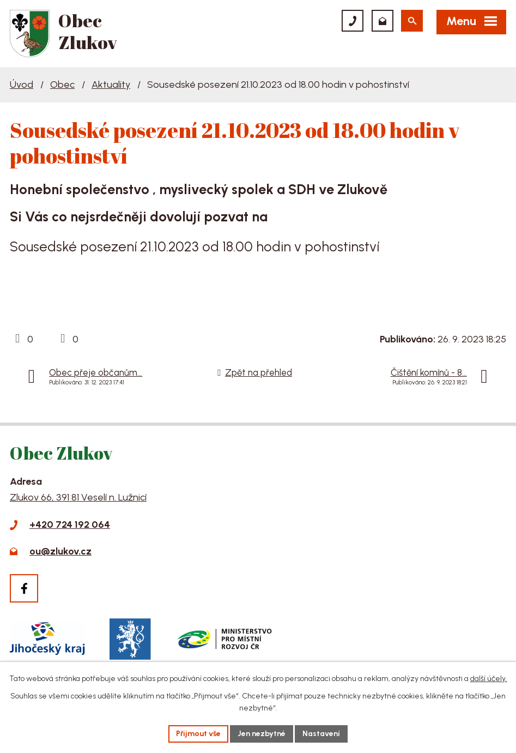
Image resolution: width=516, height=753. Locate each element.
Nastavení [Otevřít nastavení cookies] (321, 733)
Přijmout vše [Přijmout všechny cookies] (198, 733)
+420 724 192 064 (69, 525)
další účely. (488, 678)
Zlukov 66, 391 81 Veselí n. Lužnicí (78, 497)
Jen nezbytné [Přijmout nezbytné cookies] (262, 733)
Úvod (21, 85)
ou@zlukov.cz (60, 551)
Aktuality (111, 85)
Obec (62, 85)
